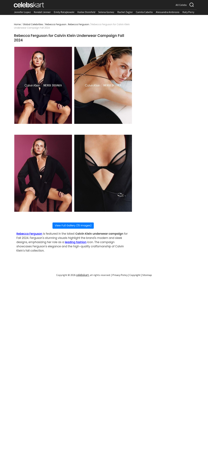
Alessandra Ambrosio (167, 12)
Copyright (135, 275)
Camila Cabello (144, 12)
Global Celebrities (33, 24)
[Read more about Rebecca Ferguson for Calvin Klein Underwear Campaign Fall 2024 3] (43, 173)
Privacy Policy (120, 275)
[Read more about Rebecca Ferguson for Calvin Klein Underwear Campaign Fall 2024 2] (103, 85)
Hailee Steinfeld (86, 12)
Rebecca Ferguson (55, 24)
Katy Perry (188, 12)
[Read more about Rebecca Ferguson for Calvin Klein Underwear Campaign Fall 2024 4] (103, 173)
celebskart (82, 275)
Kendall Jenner (42, 12)
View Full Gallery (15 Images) (73, 225)
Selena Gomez (106, 12)
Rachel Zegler (125, 12)
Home (17, 24)
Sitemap (147, 275)
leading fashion (75, 242)
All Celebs (181, 5)
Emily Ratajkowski (64, 12)
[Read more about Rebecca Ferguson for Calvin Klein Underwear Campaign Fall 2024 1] (43, 85)
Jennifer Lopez (22, 12)
